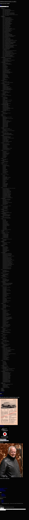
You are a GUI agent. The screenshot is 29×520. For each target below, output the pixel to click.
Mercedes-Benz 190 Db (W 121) (7, 260)
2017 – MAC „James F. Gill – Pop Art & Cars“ (8, 12)
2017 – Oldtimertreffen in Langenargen (8, 51)
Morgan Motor (3, 275)
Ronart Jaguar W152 (5, 76)
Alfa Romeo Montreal (5, 87)
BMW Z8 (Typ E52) (5, 126)
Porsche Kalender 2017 (6, 379)
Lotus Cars (3, 241)
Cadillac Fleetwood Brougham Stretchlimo (8, 134)
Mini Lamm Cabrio (5, 274)
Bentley (2, 111)
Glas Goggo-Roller (5, 207)
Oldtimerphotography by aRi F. (8, 1)
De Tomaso (3, 160)
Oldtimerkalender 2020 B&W (6, 373)
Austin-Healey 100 (5, 109)
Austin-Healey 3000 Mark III (6, 110)
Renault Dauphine (5, 330)
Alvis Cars (3, 90)
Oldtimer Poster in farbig (6, 386)
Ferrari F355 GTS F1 (5, 171)
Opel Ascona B (5, 286)
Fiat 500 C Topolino (5, 183)
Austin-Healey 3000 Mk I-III (6, 105)
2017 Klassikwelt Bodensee (6, 48)
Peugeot (2, 303)
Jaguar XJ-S (4, 219)
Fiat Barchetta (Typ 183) (6, 178)
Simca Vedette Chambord (6, 341)
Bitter (2, 114)
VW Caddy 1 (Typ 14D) (6, 355)
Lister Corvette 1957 (5, 68)
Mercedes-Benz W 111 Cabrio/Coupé (7, 263)
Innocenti (3, 216)
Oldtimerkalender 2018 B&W (6, 377)
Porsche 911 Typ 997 (5, 315)
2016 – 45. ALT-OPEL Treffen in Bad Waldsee (8, 54)
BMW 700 (4, 119)
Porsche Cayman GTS (5, 325)
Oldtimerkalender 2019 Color (6, 374)
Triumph (3, 343)
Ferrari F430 (4, 172)
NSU (2, 277)
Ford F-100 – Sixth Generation (6, 196)
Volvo (2, 360)
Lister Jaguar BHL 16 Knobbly (6, 69)
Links (2, 382)
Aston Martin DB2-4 (5, 94)
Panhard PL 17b (5, 74)
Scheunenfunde (3, 57)
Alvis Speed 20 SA (5, 91)
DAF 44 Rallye (5, 65)
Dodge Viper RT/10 (5, 147)
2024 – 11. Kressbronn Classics (7, 26)
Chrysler (3, 142)
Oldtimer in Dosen (5, 385)
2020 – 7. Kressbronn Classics (6, 38)
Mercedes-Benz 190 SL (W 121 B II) (7, 259)
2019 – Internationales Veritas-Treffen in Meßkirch (9, 42)
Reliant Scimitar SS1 (5, 75)
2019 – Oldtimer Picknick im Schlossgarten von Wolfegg (10, 40)
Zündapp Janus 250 (5, 79)
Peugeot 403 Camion (5, 305)
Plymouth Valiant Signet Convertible (7, 148)
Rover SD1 (4, 335)
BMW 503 (4, 116)
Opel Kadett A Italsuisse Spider (7, 290)
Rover (2, 333)
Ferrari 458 (4, 166)
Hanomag (3, 209)
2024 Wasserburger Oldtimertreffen (7, 28)
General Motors (3, 198)
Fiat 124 (4, 175)
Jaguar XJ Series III (5, 221)
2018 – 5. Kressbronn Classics (6, 44)
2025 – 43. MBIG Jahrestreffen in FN (7, 21)
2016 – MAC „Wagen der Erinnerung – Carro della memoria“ (10, 14)
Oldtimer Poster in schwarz (6, 387)
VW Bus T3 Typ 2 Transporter (6, 351)
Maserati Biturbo (5, 251)
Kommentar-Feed (4, 495)
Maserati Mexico (5, 249)
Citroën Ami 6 (4, 151)
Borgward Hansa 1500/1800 (6, 128)
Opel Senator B (5, 301)
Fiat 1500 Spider (5, 176)
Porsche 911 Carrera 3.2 (6, 313)
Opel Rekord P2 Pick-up (6, 295)
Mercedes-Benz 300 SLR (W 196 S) (7, 258)
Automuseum (3, 8)
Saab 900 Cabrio (5, 338)
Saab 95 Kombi (5, 337)
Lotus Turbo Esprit (5, 244)
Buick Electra (4, 200)
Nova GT (4, 73)
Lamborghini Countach (6, 234)
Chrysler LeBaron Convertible (6, 149)
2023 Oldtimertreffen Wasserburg (7, 31)
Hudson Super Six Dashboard (6, 214)
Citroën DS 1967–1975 (6, 153)
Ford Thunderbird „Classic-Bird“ (7, 193)
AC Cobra (3, 80)
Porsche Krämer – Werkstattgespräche (7, 318)
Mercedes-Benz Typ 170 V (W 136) (7, 254)
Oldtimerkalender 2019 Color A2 (7, 375)
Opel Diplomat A (5, 288)
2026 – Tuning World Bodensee (7, 18)
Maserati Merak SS (5, 248)
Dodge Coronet (5, 145)
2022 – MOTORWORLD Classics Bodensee (8, 36)
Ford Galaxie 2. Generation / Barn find (7, 197)
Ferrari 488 (4, 167)
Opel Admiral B (5, 296)
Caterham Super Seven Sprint (6, 242)
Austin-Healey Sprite (5, 106)
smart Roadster (5, 342)
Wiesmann (3, 365)
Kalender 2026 (3, 371)
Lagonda (3, 231)
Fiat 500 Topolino (5, 184)
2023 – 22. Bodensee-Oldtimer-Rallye (7, 30)
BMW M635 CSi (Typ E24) (6, 121)
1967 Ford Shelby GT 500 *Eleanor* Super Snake (9, 188)
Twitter (2, 500)
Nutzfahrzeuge (3, 281)
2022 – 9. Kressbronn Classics (6, 33)
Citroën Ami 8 (4, 152)
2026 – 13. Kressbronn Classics (7, 17)
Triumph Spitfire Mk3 (5, 345)
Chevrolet (3, 135)
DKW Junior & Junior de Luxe (6, 103)
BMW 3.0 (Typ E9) (5, 124)
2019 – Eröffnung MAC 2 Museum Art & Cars (8, 10)
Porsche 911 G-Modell (5, 319)
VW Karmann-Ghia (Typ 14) (6, 354)
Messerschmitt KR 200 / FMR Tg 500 (7, 72)
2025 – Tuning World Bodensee (7, 22)
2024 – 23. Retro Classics (6, 27)
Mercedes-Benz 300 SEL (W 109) (7, 265)
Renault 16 (4, 328)
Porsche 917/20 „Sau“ (5, 322)
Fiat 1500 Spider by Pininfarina (7, 177)
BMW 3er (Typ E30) (5, 122)
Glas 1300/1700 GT (5, 206)
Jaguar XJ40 (4, 220)
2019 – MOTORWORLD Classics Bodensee (8, 43)
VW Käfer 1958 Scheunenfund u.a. (7, 61)
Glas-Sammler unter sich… (6, 60)
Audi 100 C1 (4, 96)
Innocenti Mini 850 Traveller (6, 217)
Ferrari (2, 163)
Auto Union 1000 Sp (5, 102)
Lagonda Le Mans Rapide (6, 232)
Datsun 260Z (4, 159)
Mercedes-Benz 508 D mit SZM (7, 284)
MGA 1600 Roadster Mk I (6, 271)
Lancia (2, 238)
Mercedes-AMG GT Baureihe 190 (7, 253)
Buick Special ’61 (5, 201)
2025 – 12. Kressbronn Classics (7, 20)
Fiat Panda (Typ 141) (5, 179)
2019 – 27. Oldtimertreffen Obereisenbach (8, 39)
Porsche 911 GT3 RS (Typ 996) (7, 314)
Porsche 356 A (5, 309)
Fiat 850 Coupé (5, 185)
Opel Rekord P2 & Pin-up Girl (6, 300)
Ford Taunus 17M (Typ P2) (6, 189)
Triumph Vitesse (5, 344)
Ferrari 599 (4, 168)
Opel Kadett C (4, 291)
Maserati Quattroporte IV (6, 250)
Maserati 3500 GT (5, 246)
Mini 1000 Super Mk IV (6, 273)
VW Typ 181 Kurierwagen (6, 357)
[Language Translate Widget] (3, 439)
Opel (2, 285)
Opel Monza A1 (5, 292)
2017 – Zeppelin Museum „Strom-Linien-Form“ (9, 13)
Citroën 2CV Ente (5, 155)
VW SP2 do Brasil (5, 358)
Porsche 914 (4, 316)
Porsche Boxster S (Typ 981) (6, 324)
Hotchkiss (3, 211)
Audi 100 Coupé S (5, 97)
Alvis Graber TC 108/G (6, 92)
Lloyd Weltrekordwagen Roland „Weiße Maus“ (8, 130)
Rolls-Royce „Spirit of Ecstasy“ (7, 332)
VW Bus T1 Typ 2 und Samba (6, 350)
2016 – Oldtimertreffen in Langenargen (8, 55)
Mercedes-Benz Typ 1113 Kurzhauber (7, 283)
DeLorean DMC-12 (5, 66)
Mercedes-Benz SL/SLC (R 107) (7, 267)
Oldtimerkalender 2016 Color (6, 380)
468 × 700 (1, 395)
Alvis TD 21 (4, 93)
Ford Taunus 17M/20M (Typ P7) (7, 192)
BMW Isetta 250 (5, 117)
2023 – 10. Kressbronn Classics (7, 29)
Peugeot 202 (4, 308)
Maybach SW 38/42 (5, 256)
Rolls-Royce (3, 331)
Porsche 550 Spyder (5, 311)
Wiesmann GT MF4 (5, 366)
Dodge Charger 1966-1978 (6, 144)
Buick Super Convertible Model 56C (7, 202)
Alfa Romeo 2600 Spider (6, 84)
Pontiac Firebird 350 (5, 203)
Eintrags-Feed (3, 494)
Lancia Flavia (4, 239)
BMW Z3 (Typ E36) (5, 123)
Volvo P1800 (4, 362)
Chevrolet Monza (5, 138)
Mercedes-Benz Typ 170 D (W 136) (7, 257)
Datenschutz (3, 390)
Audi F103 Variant (5, 98)
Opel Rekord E (5, 294)
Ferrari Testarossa (5, 173)
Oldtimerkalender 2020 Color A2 (7, 372)
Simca (2, 339)
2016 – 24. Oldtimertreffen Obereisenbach (8, 52)
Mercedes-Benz (3, 252)
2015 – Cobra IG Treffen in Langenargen (8, 82)
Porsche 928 (4, 323)
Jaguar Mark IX (5, 228)
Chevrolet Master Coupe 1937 (6, 137)
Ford (2, 187)
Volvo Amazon (5, 364)
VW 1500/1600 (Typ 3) (6, 352)
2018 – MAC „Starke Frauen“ (6, 11)
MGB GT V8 (4, 272)
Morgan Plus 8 (5, 276)
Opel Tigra (4, 302)
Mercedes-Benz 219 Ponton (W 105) (7, 261)
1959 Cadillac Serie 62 (6, 132)
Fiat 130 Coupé (5, 181)
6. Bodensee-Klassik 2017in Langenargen (6, 49)
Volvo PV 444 (4, 363)
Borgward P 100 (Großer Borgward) (7, 129)
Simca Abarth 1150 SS (5, 340)
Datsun (2, 158)
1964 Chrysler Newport (6, 143)
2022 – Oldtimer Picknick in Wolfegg (7, 34)
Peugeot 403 (4, 304)
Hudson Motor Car (4, 213)
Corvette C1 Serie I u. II (6, 139)
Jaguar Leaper (4, 227)
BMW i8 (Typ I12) (5, 127)
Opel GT (4, 297)
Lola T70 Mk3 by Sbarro (6, 70)
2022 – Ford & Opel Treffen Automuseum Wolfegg (9, 35)
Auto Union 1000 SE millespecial (7, 101)
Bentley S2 (4, 112)
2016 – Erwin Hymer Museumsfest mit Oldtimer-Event (9, 53)
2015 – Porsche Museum (6, 15)
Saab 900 (4, 336)
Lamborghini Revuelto (5, 237)
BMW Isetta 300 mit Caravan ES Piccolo (8, 118)
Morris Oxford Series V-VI (6, 107)
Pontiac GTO (4, 204)
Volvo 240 (4, 361)
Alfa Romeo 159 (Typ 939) (6, 83)
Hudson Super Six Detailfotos (6, 215)
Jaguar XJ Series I (5, 222)
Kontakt (2, 389)
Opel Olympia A (5, 299)
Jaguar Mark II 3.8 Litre (6, 225)
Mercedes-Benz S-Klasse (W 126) (7, 268)
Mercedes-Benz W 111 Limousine (7, 262)
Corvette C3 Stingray (5, 140)
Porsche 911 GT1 (5, 320)
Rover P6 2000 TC (5, 334)
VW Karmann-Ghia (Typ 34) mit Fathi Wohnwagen (9, 353)
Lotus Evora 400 (5, 243)
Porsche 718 (4, 312)
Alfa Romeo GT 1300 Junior (6, 86)
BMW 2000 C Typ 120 (6, 120)
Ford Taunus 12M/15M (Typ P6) (7, 191)
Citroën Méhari (5, 156)
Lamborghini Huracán (5, 236)
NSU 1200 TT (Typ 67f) (6, 279)
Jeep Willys (3, 230)
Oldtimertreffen (3, 16)
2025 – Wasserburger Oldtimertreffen (7, 23)
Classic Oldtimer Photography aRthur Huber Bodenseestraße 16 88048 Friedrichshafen (3, 489)
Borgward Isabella (5, 131)
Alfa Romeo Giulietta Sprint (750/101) (7, 89)
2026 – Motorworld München (6, 9)
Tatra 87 (4, 78)
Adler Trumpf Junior (5, 62)
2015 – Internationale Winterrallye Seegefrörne (8, 56)
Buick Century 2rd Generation (6, 199)
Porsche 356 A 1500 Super (6, 310)
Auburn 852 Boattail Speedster (6, 63)
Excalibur (3, 162)
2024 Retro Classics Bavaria (6, 25)
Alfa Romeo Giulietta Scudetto (7, 88)
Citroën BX (4, 157)
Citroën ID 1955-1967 (5, 154)
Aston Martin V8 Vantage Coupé (7, 95)
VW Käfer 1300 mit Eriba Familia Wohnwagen (8, 349)
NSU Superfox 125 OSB (6, 280)
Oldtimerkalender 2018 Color (6, 376)
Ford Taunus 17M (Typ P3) (6, 190)
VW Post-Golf (5, 356)
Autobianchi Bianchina (6, 174)
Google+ (3, 501)
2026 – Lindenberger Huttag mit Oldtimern (8, 19)
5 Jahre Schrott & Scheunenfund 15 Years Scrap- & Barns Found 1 (7, 58)
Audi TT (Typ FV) (5, 100)
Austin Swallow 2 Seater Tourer (7, 229)
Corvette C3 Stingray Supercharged (7, 141)
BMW (2, 115)
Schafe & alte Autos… (5, 59)
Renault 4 (4, 329)
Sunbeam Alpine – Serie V (6, 77)
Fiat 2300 (4, 182)
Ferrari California (5, 169)
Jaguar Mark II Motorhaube (6, 224)
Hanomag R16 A (5, 210)
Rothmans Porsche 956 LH (6, 326)
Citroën (2, 150)
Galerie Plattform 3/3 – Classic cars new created (9, 368)
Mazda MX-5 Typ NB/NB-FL (6, 71)
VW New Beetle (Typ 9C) (6, 359)
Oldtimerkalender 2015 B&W (6, 381)
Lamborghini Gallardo (5, 235)
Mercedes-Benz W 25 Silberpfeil (7, 255)
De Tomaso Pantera (5, 161)
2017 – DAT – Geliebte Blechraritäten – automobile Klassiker (8, 369)
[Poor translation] (3, 508)
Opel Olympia (4, 298)
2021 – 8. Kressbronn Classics (6, 37)
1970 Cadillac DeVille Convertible (7, 133)
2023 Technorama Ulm (6, 32)
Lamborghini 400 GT (5, 233)
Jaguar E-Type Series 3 (6, 223)
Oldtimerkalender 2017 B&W (6, 378)
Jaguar (2, 218)
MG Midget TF (5, 270)
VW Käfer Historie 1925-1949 (6, 347)
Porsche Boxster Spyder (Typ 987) (7, 317)
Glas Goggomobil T (5, 208)
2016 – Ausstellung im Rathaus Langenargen (8, 370)
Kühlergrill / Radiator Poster (6, 384)
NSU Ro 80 (4, 278)
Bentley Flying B (5, 113)
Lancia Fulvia (4, 240)
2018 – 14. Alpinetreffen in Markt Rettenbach (8, 47)
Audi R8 (4, 99)
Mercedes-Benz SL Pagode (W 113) (7, 264)
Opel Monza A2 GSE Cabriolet (7, 293)
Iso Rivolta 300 (5, 67)
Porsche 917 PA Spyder (6, 321)
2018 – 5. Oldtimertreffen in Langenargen (8, 46)
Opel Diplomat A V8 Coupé (6, 289)
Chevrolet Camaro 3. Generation (7, 136)
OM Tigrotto (4, 282)
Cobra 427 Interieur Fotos (6, 81)
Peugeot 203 (4, 307)
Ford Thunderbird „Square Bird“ (7, 194)
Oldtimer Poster (3, 383)
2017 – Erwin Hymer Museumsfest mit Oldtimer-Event (9, 50)
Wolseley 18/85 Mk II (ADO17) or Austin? (8, 108)
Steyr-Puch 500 (5, 180)
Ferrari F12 (4, 170)
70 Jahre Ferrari (5, 164)
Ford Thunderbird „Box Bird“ (6, 195)
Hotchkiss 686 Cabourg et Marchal (7, 212)
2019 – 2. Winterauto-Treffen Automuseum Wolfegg (9, 41)
